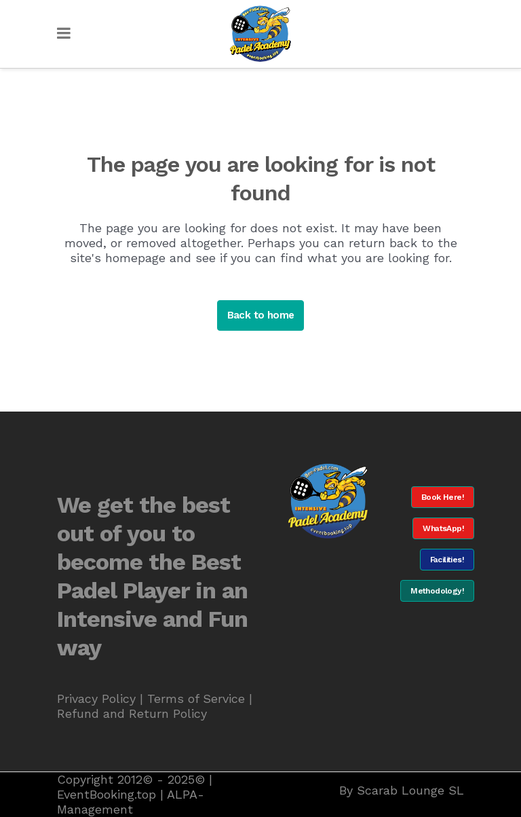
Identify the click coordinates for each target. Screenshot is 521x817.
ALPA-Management (130, 801)
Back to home (260, 315)
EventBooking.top (106, 794)
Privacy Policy (96, 698)
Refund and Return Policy (132, 713)
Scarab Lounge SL (410, 790)
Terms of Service (196, 698)
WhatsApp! (443, 528)
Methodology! (437, 591)
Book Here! (442, 497)
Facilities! (447, 559)
